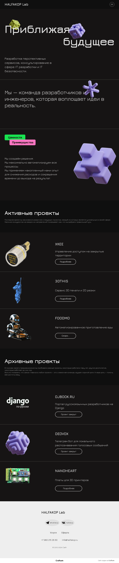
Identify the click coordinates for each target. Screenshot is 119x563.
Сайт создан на (106, 560)
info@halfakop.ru (70, 540)
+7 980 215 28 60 (49, 540)
